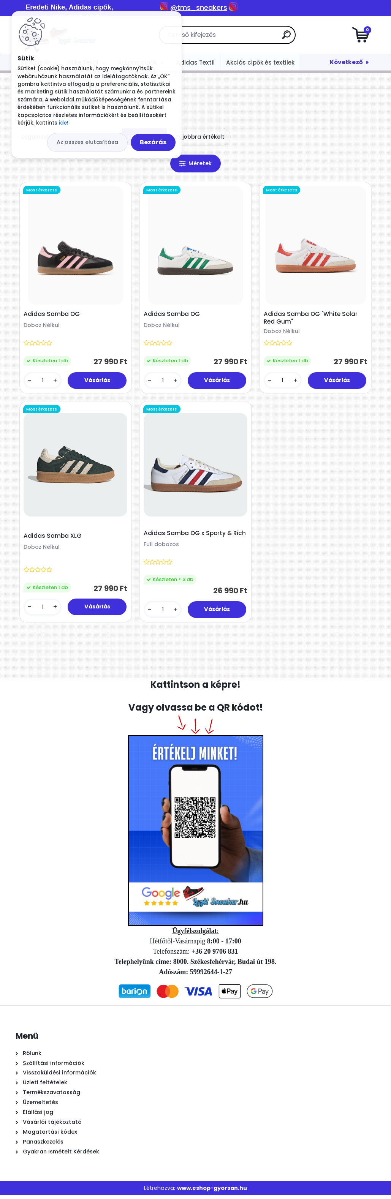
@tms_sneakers (198, 7)
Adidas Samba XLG (54, 538)
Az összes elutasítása (87, 142)
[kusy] (43, 381)
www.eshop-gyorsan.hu (212, 1191)
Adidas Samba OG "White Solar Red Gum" (311, 319)
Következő (346, 62)
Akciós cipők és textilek (260, 62)
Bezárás (153, 142)
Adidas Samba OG (53, 315)
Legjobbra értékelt (198, 137)
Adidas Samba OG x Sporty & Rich (188, 539)
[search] (286, 37)
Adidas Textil (195, 62)
